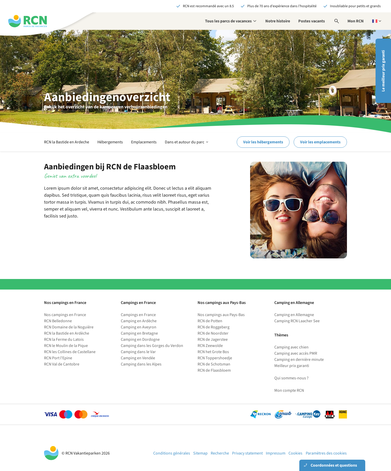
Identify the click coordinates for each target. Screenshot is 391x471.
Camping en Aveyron (138, 327)
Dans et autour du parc (187, 142)
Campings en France (138, 315)
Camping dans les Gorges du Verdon (152, 345)
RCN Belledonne (58, 321)
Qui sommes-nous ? (291, 378)
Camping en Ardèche (139, 321)
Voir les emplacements (320, 142)
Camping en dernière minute (299, 359)
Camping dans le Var (138, 352)
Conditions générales (171, 453)
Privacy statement (247, 453)
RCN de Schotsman (214, 364)
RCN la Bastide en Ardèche (66, 333)
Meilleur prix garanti (291, 366)
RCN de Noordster (213, 333)
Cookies (295, 453)
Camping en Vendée (138, 358)
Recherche (220, 453)
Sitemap (200, 453)
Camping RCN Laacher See (297, 321)
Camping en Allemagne (294, 315)
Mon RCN (355, 21)
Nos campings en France (65, 315)
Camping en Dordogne (140, 339)
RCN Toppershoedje (215, 358)
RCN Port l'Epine (58, 358)
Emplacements (144, 142)
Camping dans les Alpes (141, 364)
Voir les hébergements (263, 142)
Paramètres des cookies (326, 453)
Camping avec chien (291, 347)
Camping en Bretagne (139, 333)
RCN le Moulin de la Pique (66, 345)
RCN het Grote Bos (213, 352)
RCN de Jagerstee (213, 339)
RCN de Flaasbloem (214, 370)
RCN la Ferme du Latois (64, 339)
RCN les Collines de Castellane (70, 352)
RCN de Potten (210, 321)
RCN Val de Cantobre (61, 364)
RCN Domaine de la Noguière (69, 327)
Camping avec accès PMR (295, 353)
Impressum (275, 453)
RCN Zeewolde (210, 345)
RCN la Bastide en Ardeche (66, 142)
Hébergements (110, 142)
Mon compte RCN (289, 390)
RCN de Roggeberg (214, 327)
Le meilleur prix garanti (383, 71)
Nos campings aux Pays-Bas (221, 315)
